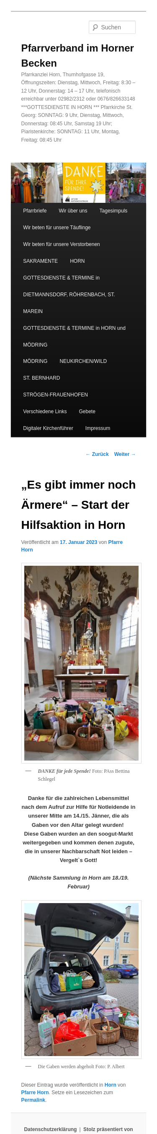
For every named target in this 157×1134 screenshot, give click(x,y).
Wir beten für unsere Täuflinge (56, 227)
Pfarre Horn (35, 1092)
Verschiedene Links (45, 411)
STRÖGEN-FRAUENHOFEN (55, 395)
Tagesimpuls (114, 211)
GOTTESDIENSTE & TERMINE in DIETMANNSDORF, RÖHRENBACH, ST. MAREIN (69, 294)
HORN (77, 261)
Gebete (87, 411)
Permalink (33, 1100)
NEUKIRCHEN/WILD (83, 361)
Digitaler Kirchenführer (48, 428)
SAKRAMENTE (40, 261)
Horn (110, 1085)
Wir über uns (73, 211)
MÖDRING (35, 361)
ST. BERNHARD (41, 378)
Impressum (97, 428)
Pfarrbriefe (34, 211)
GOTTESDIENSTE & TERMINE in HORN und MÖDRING (74, 336)
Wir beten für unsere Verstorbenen (61, 244)
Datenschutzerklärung (50, 1129)
